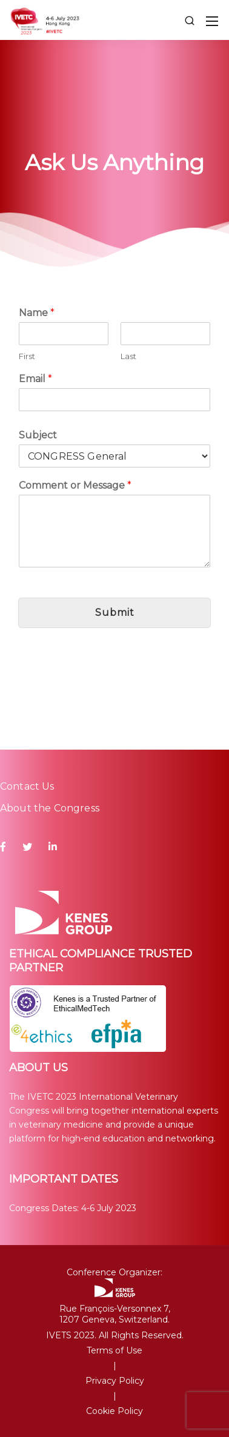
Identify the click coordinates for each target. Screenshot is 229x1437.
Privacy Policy (114, 1380)
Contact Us (27, 786)
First (27, 356)
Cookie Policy (114, 1411)
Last (128, 356)
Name (37, 313)
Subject (38, 435)
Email (35, 379)
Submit (114, 612)
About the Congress (49, 808)
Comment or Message (75, 485)
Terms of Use (114, 1350)
